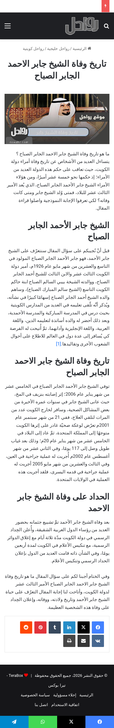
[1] (58, 344)
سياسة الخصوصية (35, 695)
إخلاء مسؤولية (64, 695)
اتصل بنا (41, 704)
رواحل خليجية (58, 48)
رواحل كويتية (33, 48)
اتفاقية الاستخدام (65, 704)
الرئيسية (82, 48)
